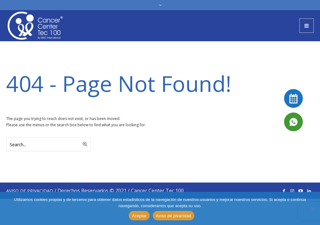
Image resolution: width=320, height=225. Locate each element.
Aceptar (139, 215)
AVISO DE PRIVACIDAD (29, 191)
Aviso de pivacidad (173, 215)
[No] (312, 208)
